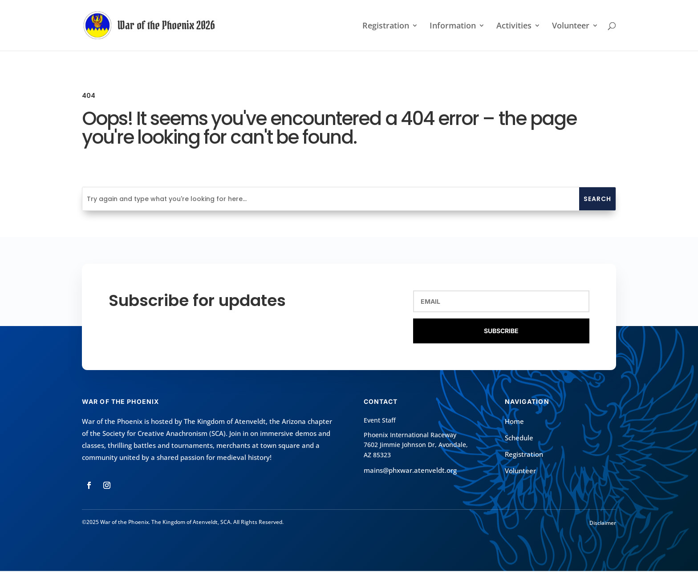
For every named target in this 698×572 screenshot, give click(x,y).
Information (453, 26)
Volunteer (570, 26)
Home (514, 421)
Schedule (519, 437)
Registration (385, 26)
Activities (514, 26)
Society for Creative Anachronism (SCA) (164, 433)
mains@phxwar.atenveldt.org (410, 470)
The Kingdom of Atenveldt (225, 421)
